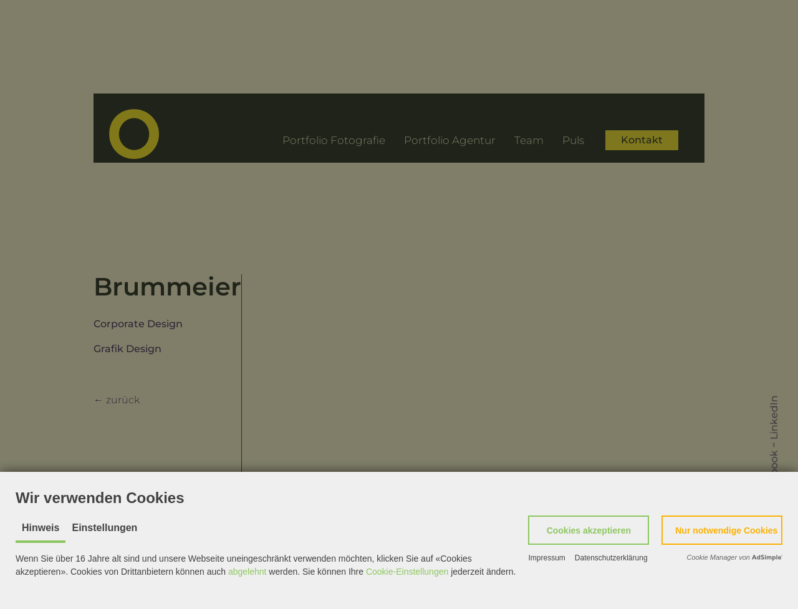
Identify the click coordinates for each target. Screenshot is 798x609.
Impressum (546, 558)
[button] (588, 530)
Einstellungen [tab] (104, 527)
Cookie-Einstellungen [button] (407, 572)
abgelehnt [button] (247, 572)
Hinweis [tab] (40, 527)
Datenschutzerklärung (611, 558)
